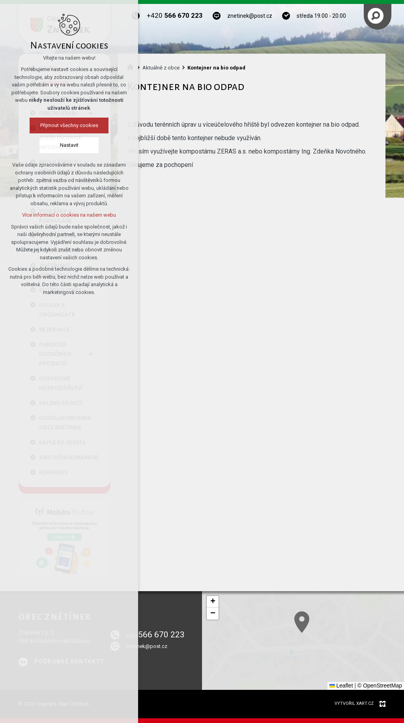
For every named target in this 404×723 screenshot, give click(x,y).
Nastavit (68, 145)
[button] (213, 602)
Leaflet (341, 685)
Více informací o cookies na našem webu (68, 215)
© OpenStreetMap (379, 685)
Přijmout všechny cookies (68, 125)
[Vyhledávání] (375, 16)
